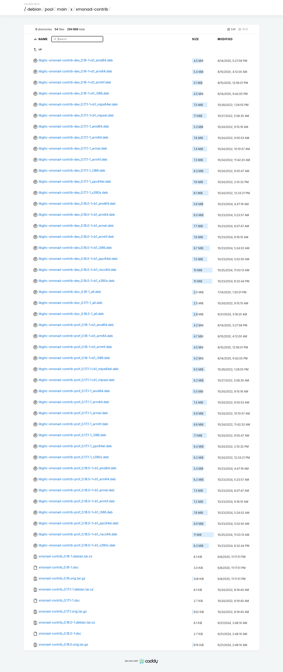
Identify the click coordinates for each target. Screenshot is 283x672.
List (231, 29)
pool (49, 9)
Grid (243, 29)
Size (195, 39)
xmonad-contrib (92, 9)
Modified (225, 39)
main (62, 9)
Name (44, 39)
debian (34, 9)
